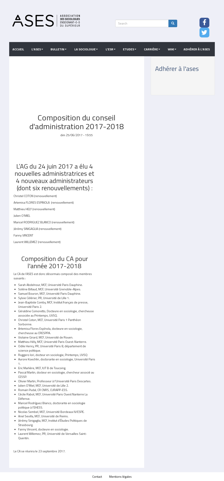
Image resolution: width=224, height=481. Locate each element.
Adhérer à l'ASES (197, 49)
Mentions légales (120, 476)
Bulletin (58, 49)
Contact (97, 476)
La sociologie (86, 49)
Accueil (18, 49)
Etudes (129, 49)
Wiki (172, 49)
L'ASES (37, 49)
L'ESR (111, 49)
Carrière (152, 49)
